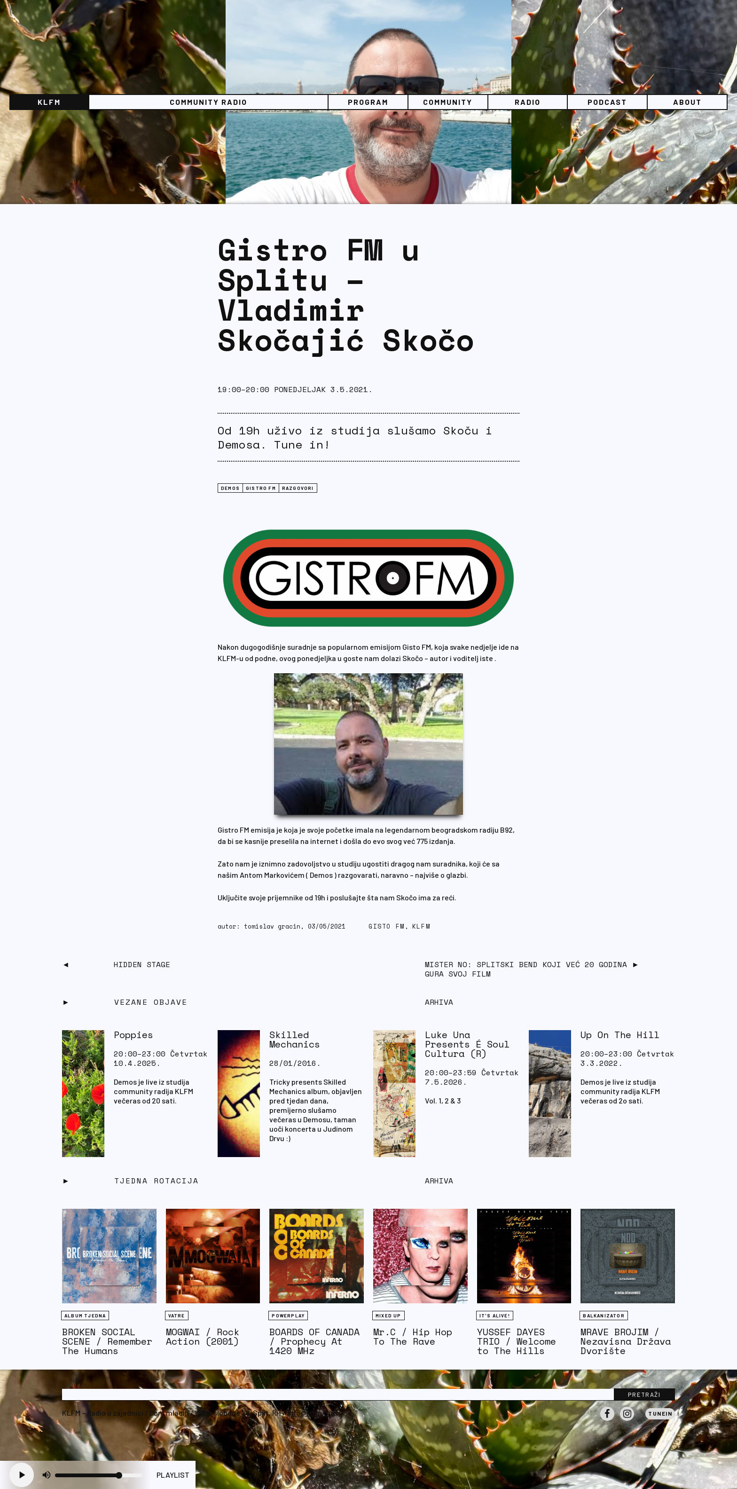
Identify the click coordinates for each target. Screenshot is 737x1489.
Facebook (607, 1420)
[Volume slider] (98, 1475)
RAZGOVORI (298, 488)
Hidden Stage (142, 964)
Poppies (133, 1034)
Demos (230, 488)
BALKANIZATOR (603, 1315)
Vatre (176, 1315)
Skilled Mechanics (294, 1039)
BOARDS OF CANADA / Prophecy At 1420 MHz (314, 1341)
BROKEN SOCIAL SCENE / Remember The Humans (107, 1341)
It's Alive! (494, 1315)
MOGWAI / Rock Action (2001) (202, 1336)
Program (368, 101)
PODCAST (607, 101)
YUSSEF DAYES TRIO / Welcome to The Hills (516, 1341)
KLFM (49, 101)
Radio (528, 101)
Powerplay (288, 1315)
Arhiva (439, 1180)
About (687, 101)
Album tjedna (85, 1315)
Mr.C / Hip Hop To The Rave (412, 1336)
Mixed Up (388, 1315)
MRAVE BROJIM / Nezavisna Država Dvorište (625, 1341)
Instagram (627, 1420)
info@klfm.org (311, 1412)
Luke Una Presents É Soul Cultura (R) (467, 1044)
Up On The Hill (619, 1034)
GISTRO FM (261, 488)
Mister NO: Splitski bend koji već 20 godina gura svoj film (526, 969)
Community (447, 101)
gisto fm (386, 926)
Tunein (660, 1413)
